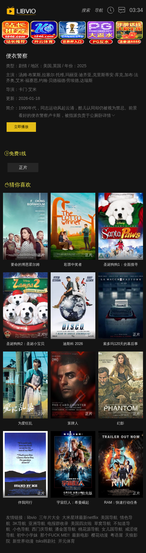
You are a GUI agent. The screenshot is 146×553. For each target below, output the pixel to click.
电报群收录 (57, 523)
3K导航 (19, 523)
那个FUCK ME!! (55, 535)
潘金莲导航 (65, 529)
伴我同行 (25, 502)
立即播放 (21, 127)
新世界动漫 (23, 541)
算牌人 (72, 423)
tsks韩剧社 (46, 541)
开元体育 (66, 541)
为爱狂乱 (25, 423)
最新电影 (80, 535)
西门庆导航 (42, 529)
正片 (23, 167)
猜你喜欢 (17, 185)
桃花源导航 (88, 529)
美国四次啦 (81, 523)
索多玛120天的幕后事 (120, 344)
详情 (109, 115)
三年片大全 (49, 517)
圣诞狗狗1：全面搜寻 (120, 264)
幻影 (120, 423)
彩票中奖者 (73, 264)
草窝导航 (102, 523)
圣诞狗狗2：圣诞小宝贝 (25, 344)
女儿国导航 (112, 529)
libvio (32, 517)
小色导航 (21, 529)
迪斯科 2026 (73, 344)
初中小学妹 (27, 535)
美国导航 (109, 517)
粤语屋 (116, 535)
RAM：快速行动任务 (120, 502)
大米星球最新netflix (80, 517)
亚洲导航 (36, 523)
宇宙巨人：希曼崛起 (73, 502)
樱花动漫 (99, 535)
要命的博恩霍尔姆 (25, 264)
